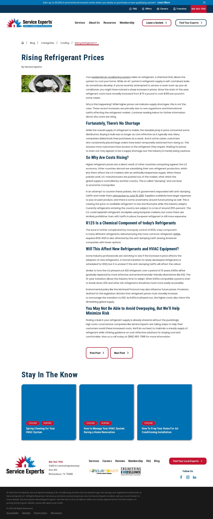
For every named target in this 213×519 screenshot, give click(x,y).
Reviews (120, 461)
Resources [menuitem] (110, 22)
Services (94, 461)
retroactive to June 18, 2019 (128, 195)
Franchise (179, 8)
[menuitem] (12, 513)
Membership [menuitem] (127, 22)
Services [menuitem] (80, 22)
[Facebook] (181, 477)
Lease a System (156, 22)
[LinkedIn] (194, 477)
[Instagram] (187, 477)
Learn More (163, 2)
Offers (147, 8)
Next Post (121, 352)
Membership (135, 461)
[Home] (29, 22)
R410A (177, 234)
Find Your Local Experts (187, 461)
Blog (157, 461)
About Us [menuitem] (94, 22)
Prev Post (97, 352)
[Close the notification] (204, 2)
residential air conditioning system (111, 77)
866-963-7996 (199, 9)
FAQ (133, 8)
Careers (162, 8)
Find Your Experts (190, 22)
